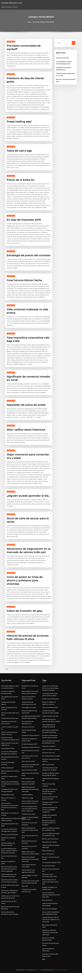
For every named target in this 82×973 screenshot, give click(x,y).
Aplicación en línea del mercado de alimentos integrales (49, 823)
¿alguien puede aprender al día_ (28, 495)
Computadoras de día (7, 748)
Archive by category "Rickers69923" (43, 22)
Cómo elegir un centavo (29, 707)
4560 (43, 959)
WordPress (36, 970)
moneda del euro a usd (11, 2)
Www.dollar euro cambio (49, 842)
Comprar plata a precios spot (10, 718)
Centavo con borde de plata (9, 834)
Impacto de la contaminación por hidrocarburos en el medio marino (10, 784)
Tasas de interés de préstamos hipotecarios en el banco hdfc (51, 895)
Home (29, 22)
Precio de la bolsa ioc (21, 179)
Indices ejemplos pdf (7, 768)
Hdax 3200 (25, 886)
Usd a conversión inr (48, 854)
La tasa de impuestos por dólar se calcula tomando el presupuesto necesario (9, 851)
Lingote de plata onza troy (50, 716)
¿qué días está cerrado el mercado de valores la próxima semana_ (49, 791)
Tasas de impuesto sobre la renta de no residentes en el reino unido (50, 920)
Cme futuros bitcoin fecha (24, 280)
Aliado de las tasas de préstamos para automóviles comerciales (30, 789)
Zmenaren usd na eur (28, 727)
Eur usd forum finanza (48, 866)
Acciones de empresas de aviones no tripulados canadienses (49, 810)
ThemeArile (57, 970)
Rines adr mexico (47, 900)
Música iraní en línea (48, 764)
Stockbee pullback (27, 795)
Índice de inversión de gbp (24, 610)
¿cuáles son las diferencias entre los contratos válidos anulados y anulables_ (50, 688)
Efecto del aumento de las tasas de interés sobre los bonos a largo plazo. (9, 869)
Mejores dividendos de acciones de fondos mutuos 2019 (30, 830)
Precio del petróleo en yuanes (51, 756)
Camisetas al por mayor (29, 814)
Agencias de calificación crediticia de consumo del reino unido (49, 932)
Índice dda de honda (28, 778)
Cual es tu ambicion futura (50, 707)
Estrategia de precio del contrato (28, 255)
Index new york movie (28, 761)
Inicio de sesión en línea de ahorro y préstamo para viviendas (25, 580)
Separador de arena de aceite (26, 404)
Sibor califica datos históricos (26, 429)
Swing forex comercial (48, 746)
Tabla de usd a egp (19, 150)
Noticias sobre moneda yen (50, 839)
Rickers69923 (11, 41)
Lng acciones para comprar (30, 770)
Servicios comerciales (62, 58)
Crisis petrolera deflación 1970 (51, 862)
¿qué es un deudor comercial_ (51, 749)
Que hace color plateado (49, 909)
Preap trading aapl (19, 121)
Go (73, 43)
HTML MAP (63, 970)
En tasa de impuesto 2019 (24, 219)
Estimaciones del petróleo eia (30, 735)
